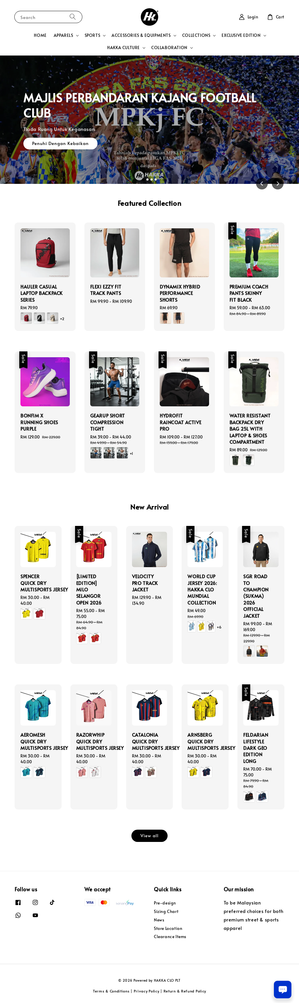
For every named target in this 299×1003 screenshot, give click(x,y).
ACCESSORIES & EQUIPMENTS (141, 35)
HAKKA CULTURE (123, 47)
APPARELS (63, 35)
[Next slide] (278, 183)
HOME (40, 35)
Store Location (168, 928)
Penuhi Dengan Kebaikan (60, 144)
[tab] (143, 179)
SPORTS (92, 35)
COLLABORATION (169, 47)
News (159, 920)
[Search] (72, 17)
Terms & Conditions (111, 991)
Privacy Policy (146, 991)
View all (149, 835)
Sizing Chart (166, 911)
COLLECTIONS (196, 35)
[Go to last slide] (262, 183)
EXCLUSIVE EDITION (241, 35)
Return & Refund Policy (185, 991)
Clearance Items (170, 936)
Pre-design (165, 903)
